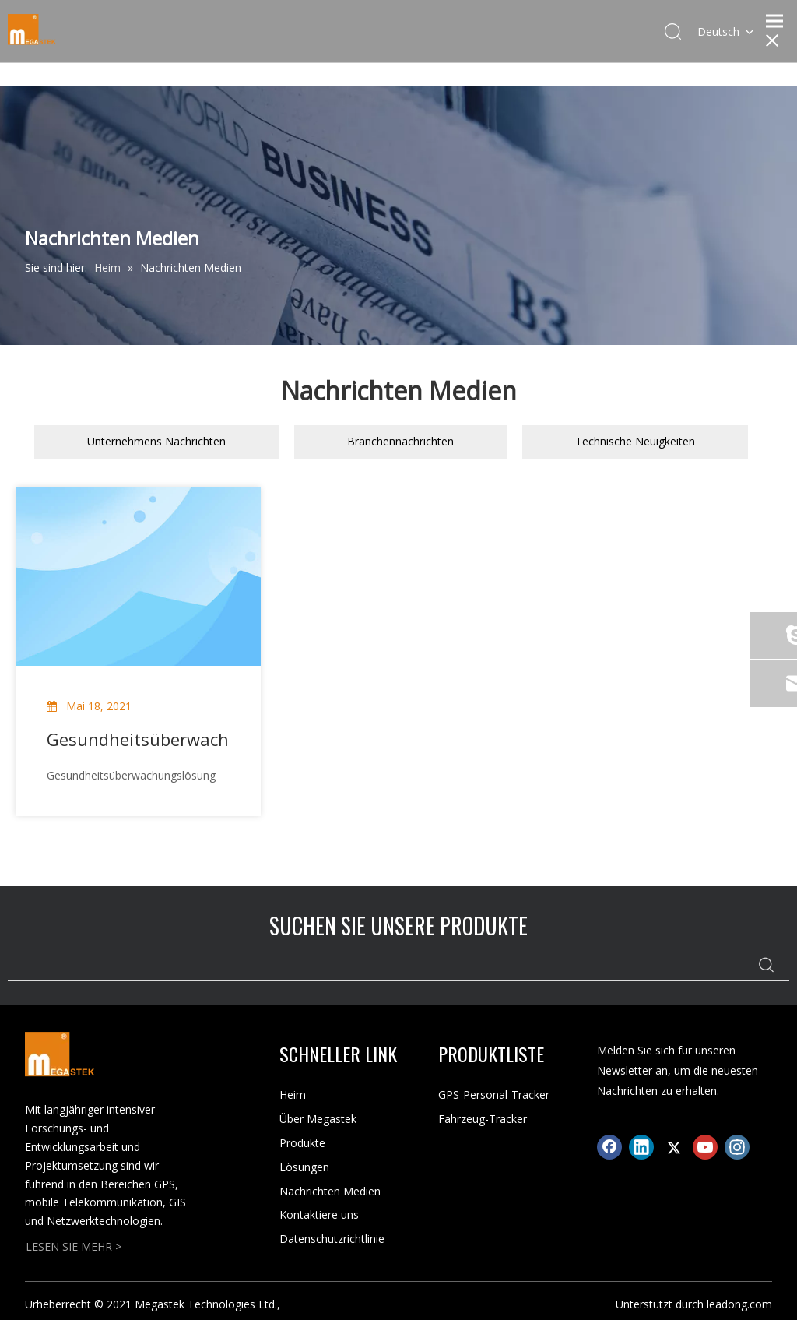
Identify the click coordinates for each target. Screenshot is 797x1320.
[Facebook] (609, 1147)
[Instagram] (737, 1147)
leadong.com (739, 1304)
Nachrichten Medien (330, 1191)
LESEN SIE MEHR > (73, 1246)
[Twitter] (673, 1147)
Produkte (302, 1142)
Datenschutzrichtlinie (331, 1238)
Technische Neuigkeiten (635, 441)
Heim (292, 1094)
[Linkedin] (641, 1147)
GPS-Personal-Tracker (493, 1094)
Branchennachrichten (400, 441)
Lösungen (304, 1167)
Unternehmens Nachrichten (156, 441)
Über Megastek (317, 1118)
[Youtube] (705, 1147)
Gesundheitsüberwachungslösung (138, 739)
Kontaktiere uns (319, 1214)
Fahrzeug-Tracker (482, 1118)
